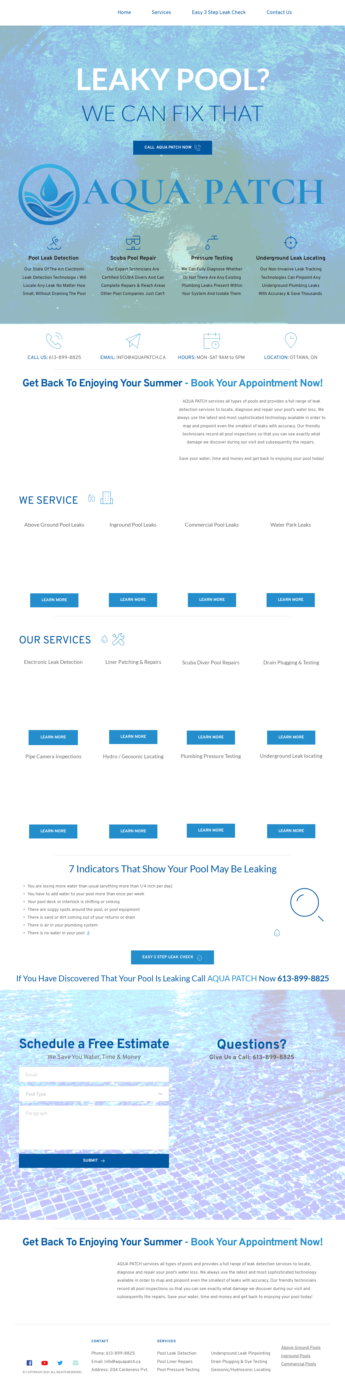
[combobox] (94, 1093)
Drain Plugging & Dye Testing (239, 1362)
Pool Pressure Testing (178, 1370)
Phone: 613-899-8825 (113, 1353)
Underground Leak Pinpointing (240, 1353)
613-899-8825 (64, 358)
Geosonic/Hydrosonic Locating (241, 1370)
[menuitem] (124, 12)
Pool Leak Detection (177, 1353)
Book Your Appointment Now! (257, 383)
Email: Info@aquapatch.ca (116, 1362)
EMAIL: (107, 358)
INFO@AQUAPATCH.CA (140, 358)
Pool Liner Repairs (175, 1362)
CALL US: (37, 358)
